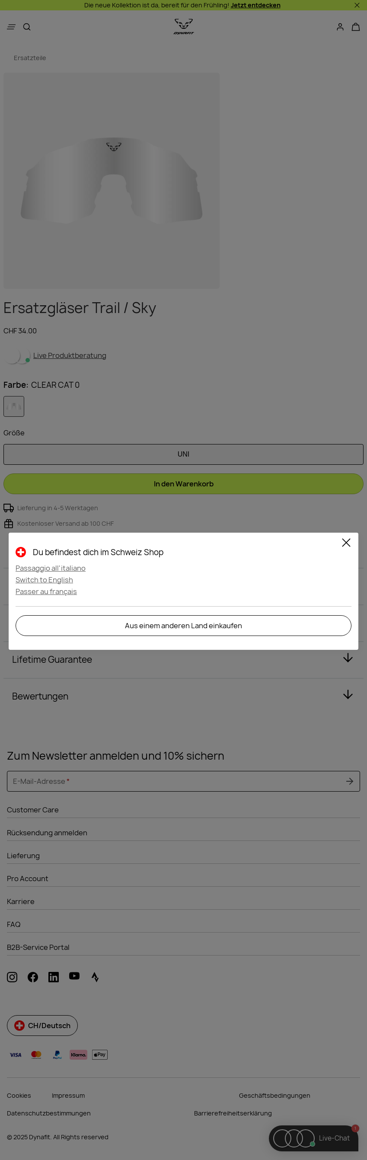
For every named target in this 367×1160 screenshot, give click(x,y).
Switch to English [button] (44, 579)
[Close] (346, 544)
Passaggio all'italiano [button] (51, 568)
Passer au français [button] (46, 591)
